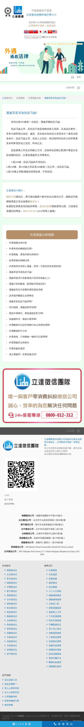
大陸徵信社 (10, 645)
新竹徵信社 (10, 591)
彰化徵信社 (10, 608)
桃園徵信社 (10, 583)
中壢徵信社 (10, 587)
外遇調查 (51, 570)
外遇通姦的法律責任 (19, 342)
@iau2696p (9, 504)
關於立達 (11, 196)
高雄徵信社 (10, 625)
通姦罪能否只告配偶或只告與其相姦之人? (29, 278)
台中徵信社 (10, 599)
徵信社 (33, 201)
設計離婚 (51, 587)
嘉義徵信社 (10, 616)
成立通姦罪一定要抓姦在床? (23, 354)
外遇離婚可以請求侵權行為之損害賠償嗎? (29, 325)
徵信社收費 (46, 206)
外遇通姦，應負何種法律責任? (24, 254)
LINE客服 (22, 724)
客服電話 (64, 724)
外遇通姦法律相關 (42, 234)
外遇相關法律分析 (18, 243)
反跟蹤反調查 (53, 641)
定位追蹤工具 (9, 680)
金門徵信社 (10, 654)
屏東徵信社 (10, 629)
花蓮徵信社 (10, 641)
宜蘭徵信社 (10, 633)
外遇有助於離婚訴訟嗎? (20, 248)
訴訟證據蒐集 (53, 654)
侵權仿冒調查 (53, 645)
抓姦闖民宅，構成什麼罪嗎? (23, 319)
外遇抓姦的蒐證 (17, 348)
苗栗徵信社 (10, 595)
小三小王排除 (53, 591)
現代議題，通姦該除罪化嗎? (23, 307)
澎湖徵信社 (10, 650)
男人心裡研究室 (10, 688)
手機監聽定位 (53, 625)
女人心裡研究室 (10, 692)
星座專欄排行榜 (10, 701)
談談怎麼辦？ (9, 684)
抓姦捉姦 (51, 579)
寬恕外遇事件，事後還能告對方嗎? (26, 313)
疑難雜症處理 (53, 666)
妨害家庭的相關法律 (19, 260)
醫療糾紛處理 (53, 662)
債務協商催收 (53, 633)
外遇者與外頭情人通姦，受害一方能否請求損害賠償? (35, 266)
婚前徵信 (51, 583)
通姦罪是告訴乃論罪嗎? (20, 301)
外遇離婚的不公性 (18, 331)
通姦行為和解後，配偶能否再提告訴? (27, 284)
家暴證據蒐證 (53, 608)
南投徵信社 (10, 612)
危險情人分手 (53, 612)
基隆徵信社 (10, 570)
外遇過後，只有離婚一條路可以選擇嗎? (28, 337)
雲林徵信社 (10, 604)
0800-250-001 (29, 211)
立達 (7, 98)
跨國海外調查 (53, 650)
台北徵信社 (10, 574)
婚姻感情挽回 (53, 595)
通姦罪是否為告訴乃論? (20, 272)
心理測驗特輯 (9, 696)
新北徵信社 (10, 579)
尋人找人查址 (53, 629)
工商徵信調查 (53, 637)
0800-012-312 (65, 454)
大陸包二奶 (52, 604)
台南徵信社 (10, 620)
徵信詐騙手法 (53, 658)
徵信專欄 (7, 705)
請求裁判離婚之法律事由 (21, 295)
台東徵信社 (10, 637)
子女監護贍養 (53, 616)
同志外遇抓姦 (53, 620)
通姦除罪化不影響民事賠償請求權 (26, 289)
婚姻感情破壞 (53, 599)
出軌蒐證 (51, 574)
